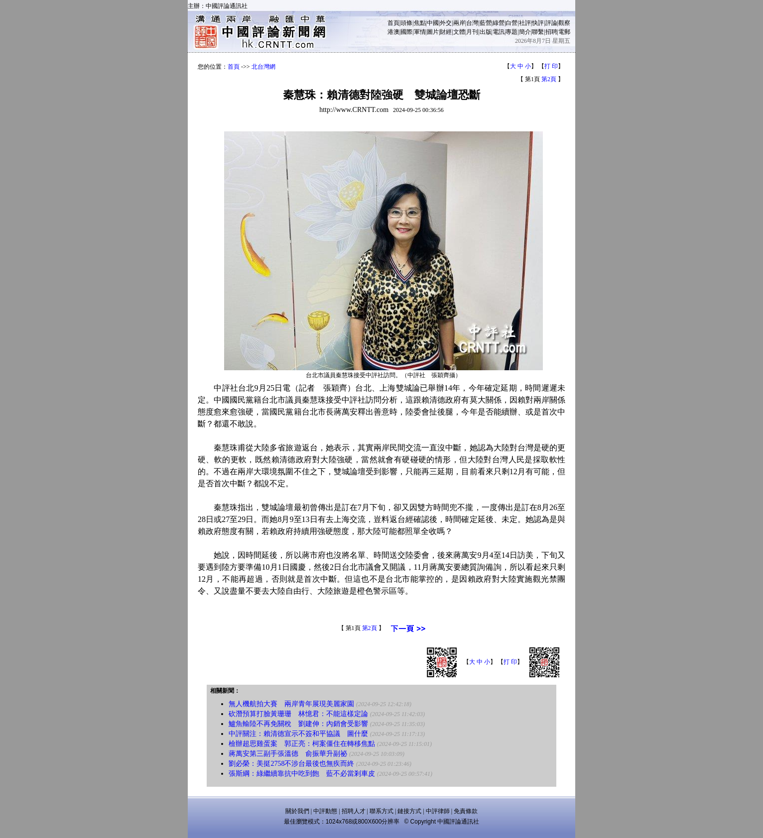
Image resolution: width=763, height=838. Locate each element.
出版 (486, 31)
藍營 (486, 22)
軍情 (420, 31)
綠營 (499, 22)
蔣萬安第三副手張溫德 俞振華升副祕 (288, 753)
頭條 (406, 22)
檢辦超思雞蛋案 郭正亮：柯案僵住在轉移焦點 (302, 743)
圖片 (433, 31)
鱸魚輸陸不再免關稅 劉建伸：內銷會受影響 (298, 724)
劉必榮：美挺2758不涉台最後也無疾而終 (291, 763)
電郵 (564, 31)
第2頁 (548, 79)
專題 (511, 31)
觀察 (564, 22)
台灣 (472, 22)
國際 (406, 31)
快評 (538, 22)
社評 (525, 22)
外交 (446, 22)
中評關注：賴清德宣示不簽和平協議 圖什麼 (298, 733)
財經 (446, 31)
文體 (459, 31)
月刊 (472, 31)
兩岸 (459, 22)
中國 (433, 22)
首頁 (393, 22)
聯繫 (538, 31)
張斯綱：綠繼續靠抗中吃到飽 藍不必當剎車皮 (302, 773)
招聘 (551, 31)
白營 (511, 22)
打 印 (551, 66)
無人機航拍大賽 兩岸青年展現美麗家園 (291, 704)
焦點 (420, 22)
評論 (551, 22)
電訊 (499, 31)
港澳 (393, 31)
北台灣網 (263, 66)
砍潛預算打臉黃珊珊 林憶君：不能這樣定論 (298, 714)
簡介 (525, 31)
